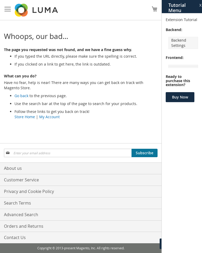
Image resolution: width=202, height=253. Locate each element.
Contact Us (15, 237)
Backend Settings (178, 43)
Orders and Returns (23, 226)
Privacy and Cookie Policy (29, 191)
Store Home (24, 116)
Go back (21, 95)
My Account (49, 116)
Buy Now (180, 97)
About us (13, 168)
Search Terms (17, 203)
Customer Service (21, 180)
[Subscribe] (145, 153)
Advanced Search (21, 214)
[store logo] (36, 10)
